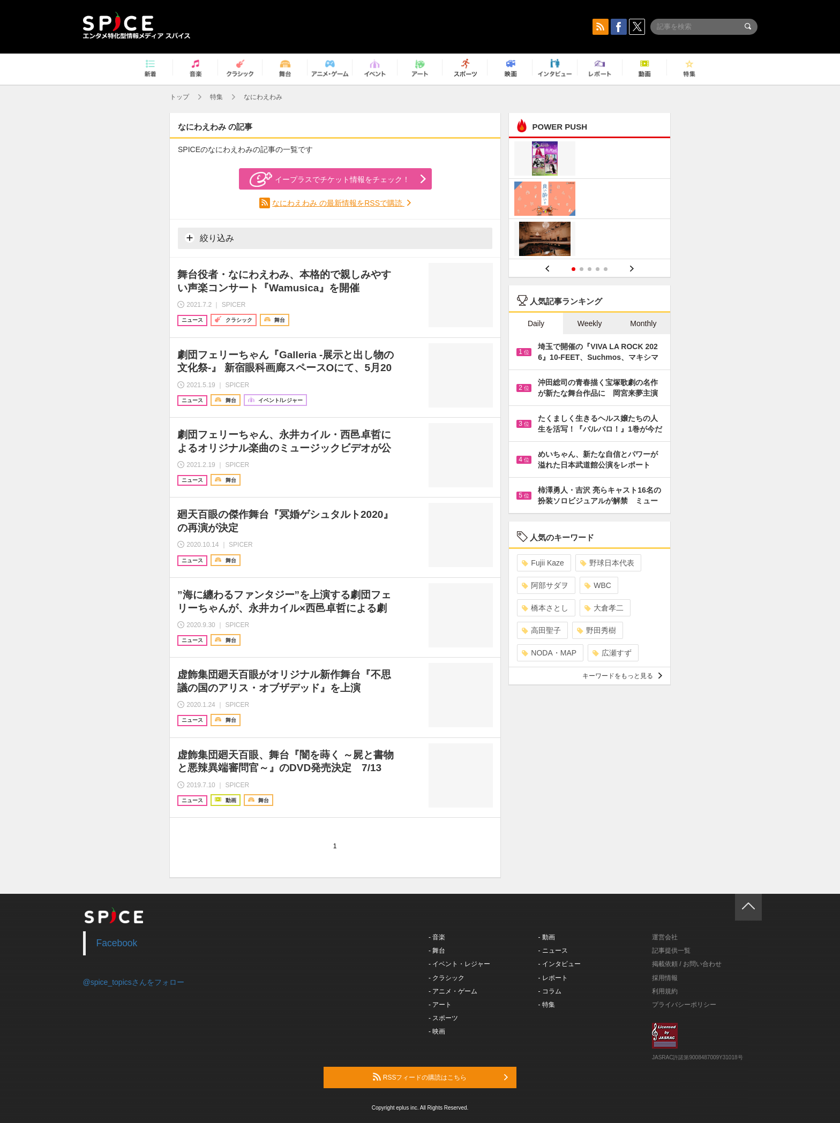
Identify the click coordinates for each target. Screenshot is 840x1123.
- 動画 (546, 937)
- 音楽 (437, 937)
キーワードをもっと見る (622, 676)
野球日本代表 (607, 563)
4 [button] (597, 269)
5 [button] (606, 269)
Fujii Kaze (543, 563)
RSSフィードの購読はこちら (440, 1077)
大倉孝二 (604, 608)
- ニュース (553, 950)
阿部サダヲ (545, 585)
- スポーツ (443, 1018)
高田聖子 (541, 630)
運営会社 (665, 937)
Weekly (590, 323)
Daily (536, 323)
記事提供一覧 (671, 950)
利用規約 (665, 991)
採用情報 (665, 978)
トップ (179, 97)
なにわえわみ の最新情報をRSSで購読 (338, 203)
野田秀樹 (596, 630)
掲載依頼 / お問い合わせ (687, 964)
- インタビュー (559, 964)
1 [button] (573, 269)
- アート (440, 1004)
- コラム (549, 991)
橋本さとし (545, 608)
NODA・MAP (549, 653)
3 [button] (589, 269)
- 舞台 (437, 950)
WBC (597, 585)
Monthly (643, 323)
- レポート (553, 978)
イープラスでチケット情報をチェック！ (330, 179)
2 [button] (581, 269)
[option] (589, 200)
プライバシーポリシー (684, 1004)
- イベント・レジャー (459, 964)
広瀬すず (612, 653)
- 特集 (546, 1004)
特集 (216, 97)
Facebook (117, 943)
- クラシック (446, 978)
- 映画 (437, 1031)
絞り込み (209, 238)
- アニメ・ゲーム (453, 991)
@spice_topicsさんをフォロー (133, 982)
